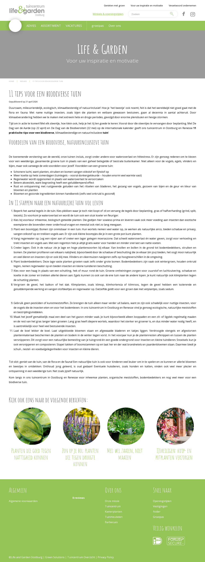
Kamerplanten (113, 511)
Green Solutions (55, 557)
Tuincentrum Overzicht (81, 557)
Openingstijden (162, 501)
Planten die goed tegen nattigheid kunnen (31, 454)
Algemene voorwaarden (23, 501)
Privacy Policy (106, 557)
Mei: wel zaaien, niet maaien (125, 454)
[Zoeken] (148, 14)
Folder (156, 511)
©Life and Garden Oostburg (25, 557)
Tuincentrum (113, 506)
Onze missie (112, 501)
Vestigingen (160, 506)
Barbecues (111, 522)
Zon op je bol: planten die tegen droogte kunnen (80, 457)
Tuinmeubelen (114, 517)
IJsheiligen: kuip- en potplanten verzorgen (174, 454)
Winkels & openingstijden (108, 14)
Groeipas (158, 517)
